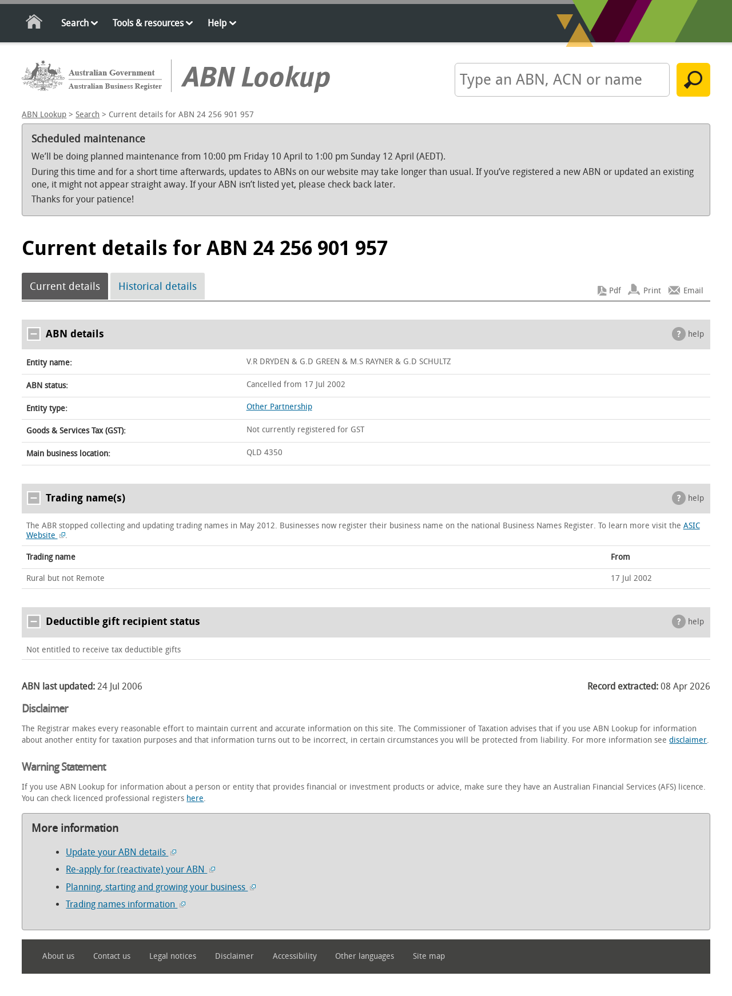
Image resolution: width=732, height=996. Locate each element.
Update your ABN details (121, 852)
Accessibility (295, 956)
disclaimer (688, 740)
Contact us (111, 956)
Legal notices (172, 956)
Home (34, 23)
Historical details (157, 286)
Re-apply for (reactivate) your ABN (140, 869)
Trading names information (125, 904)
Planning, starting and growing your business (161, 887)
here (195, 798)
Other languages (364, 956)
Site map (429, 956)
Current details (65, 286)
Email (693, 291)
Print (652, 291)
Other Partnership (279, 407)
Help (217, 23)
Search (75, 23)
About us (58, 956)
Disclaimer (234, 956)
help (696, 334)
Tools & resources (148, 23)
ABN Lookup (44, 114)
